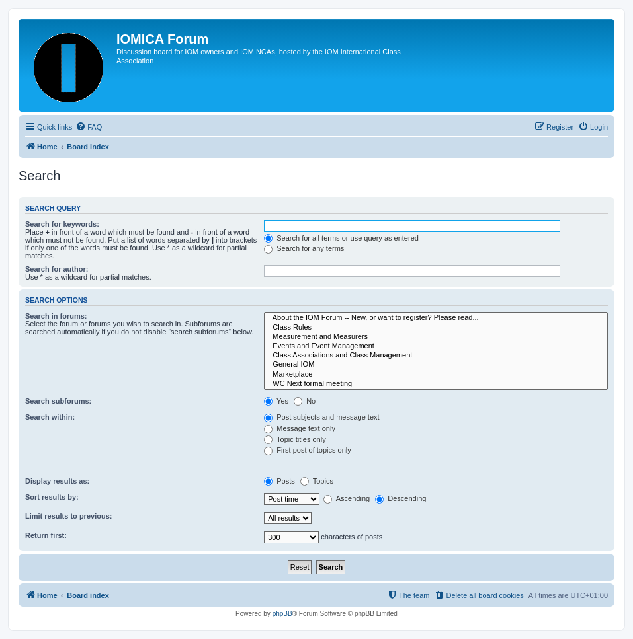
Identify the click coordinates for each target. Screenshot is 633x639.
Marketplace (436, 374)
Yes (276, 401)
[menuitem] (88, 127)
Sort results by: (52, 497)
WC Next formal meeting (436, 384)
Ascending (346, 498)
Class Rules (436, 327)
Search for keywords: (62, 224)
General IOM (436, 364)
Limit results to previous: (68, 516)
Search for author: (56, 269)
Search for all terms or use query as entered (341, 238)
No (305, 401)
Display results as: (57, 481)
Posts (279, 481)
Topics (316, 481)
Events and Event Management (436, 346)
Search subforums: (58, 401)
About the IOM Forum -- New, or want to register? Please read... (436, 317)
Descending (400, 498)
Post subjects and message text (321, 417)
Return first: (46, 535)
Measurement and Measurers (436, 337)
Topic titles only (294, 439)
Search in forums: (56, 316)
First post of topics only (307, 450)
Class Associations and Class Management (436, 355)
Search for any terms (304, 248)
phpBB (282, 613)
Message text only (299, 428)
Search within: (50, 417)
